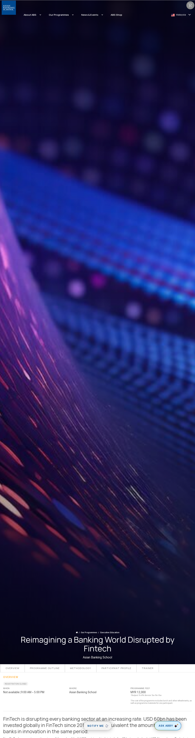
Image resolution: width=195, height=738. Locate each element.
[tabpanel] (97, 696)
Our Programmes (89, 632)
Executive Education (109, 632)
